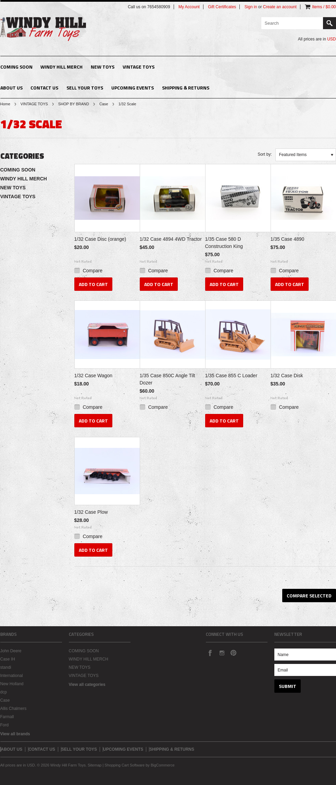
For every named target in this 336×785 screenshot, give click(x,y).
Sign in (251, 6)
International (11, 675)
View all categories (87, 684)
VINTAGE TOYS (138, 66)
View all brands (15, 734)
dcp (3, 692)
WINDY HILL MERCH (61, 66)
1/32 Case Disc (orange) (100, 239)
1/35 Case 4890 (287, 239)
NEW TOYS (102, 66)
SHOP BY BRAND (73, 104)
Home (5, 104)
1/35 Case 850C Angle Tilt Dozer (167, 379)
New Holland (12, 683)
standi (5, 667)
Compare (92, 270)
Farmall (7, 716)
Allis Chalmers (13, 708)
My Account (189, 6)
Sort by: (265, 154)
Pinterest (233, 653)
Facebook (210, 653)
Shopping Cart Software (124, 765)
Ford (4, 725)
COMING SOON (16, 66)
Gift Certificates (222, 6)
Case (103, 104)
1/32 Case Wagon (93, 375)
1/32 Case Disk (287, 375)
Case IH (7, 659)
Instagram (221, 653)
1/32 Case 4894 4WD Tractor (171, 239)
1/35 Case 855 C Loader (231, 375)
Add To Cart (93, 284)
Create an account (280, 6)
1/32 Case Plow (91, 512)
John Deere (11, 651)
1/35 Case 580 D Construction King (224, 242)
